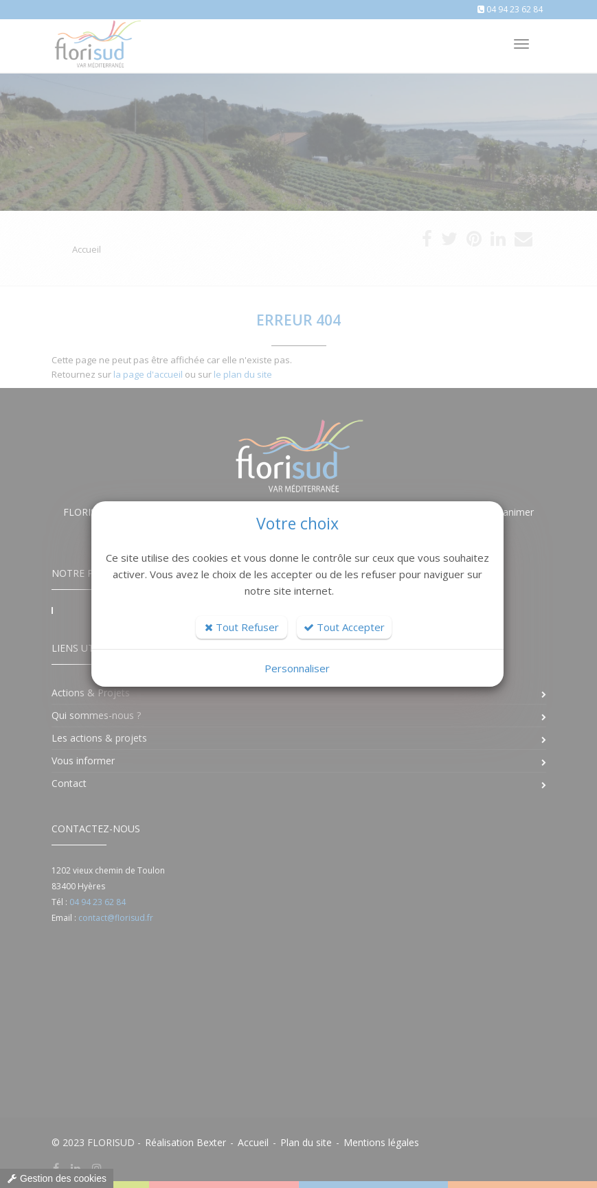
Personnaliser (297, 668)
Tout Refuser (242, 627)
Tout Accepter (344, 627)
